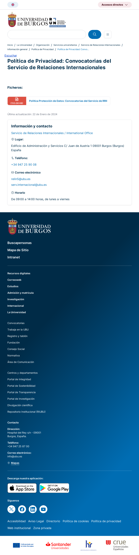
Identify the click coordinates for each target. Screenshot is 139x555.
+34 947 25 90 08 (24, 164)
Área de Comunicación (20, 361)
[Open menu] (107, 34)
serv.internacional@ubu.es (29, 185)
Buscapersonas (19, 243)
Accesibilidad (16, 521)
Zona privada (42, 528)
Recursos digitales (18, 273)
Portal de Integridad (19, 379)
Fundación (13, 342)
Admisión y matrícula (20, 292)
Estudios (12, 286)
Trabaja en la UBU (18, 329)
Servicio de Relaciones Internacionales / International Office (52, 133)
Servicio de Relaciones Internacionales (100, 45)
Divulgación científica (20, 405)
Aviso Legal (36, 521)
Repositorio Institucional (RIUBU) (26, 411)
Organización (43, 45)
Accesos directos (112, 4)
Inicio (10, 45)
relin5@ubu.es (20, 179)
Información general (17, 49)
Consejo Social (16, 348)
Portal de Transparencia (21, 392)
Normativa (13, 355)
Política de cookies (76, 521)
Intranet (13, 257)
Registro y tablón (17, 336)
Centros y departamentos (22, 372)
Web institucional (19, 528)
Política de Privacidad (42, 49)
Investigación (15, 299)
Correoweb (14, 279)
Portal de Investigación (21, 398)
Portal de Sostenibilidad (21, 385)
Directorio (53, 521)
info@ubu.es (14, 456)
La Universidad (24, 45)
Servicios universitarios (65, 45)
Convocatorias (15, 323)
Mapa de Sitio (18, 250)
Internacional (15, 305)
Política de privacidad (106, 521)
